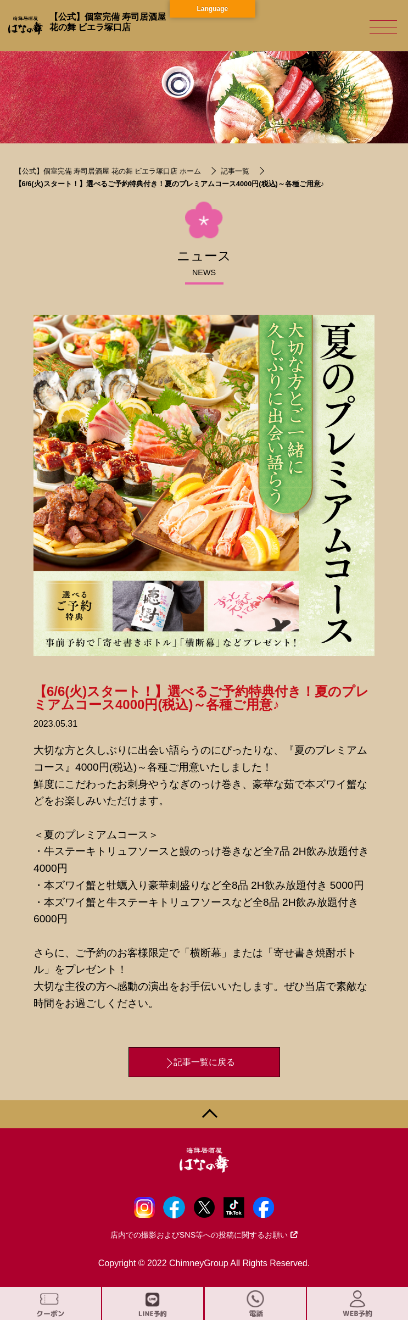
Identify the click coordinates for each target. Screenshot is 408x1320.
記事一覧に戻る (204, 1062)
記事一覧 (235, 171)
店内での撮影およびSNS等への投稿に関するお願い (204, 1234)
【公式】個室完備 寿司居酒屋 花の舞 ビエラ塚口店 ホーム (108, 171)
